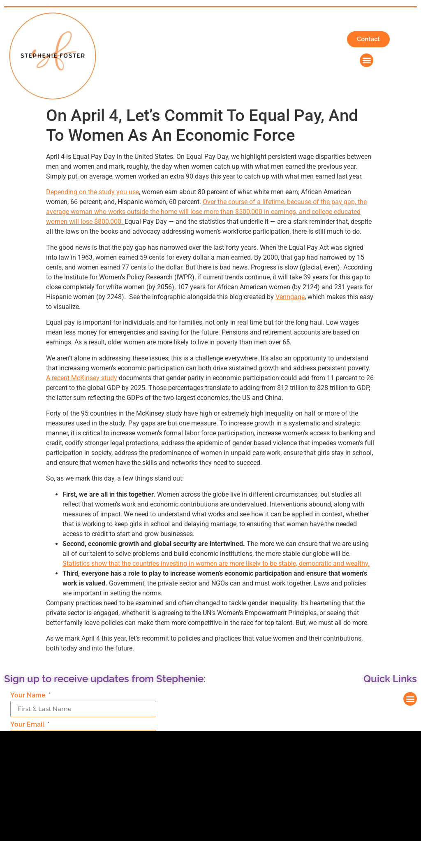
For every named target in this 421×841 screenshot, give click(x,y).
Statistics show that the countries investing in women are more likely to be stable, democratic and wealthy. (216, 563)
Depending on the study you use (92, 192)
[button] (366, 60)
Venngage (290, 297)
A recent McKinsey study (81, 378)
